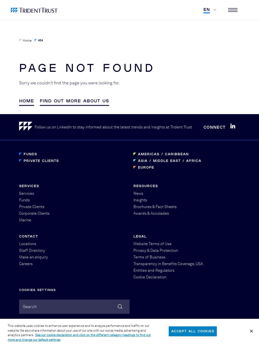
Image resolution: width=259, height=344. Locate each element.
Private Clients (41, 161)
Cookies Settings (37, 290)
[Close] (251, 334)
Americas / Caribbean (163, 154)
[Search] (120, 307)
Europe (146, 167)
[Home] (27, 127)
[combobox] (74, 307)
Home (25, 40)
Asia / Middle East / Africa (169, 161)
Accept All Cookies (192, 334)
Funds (30, 154)
